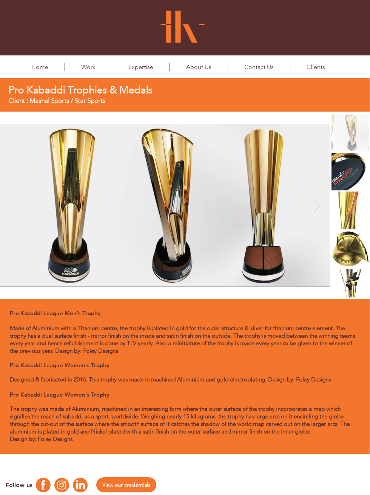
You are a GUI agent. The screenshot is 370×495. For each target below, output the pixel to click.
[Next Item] (317, 205)
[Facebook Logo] (43, 485)
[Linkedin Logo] (80, 485)
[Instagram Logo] (61, 485)
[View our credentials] (126, 484)
